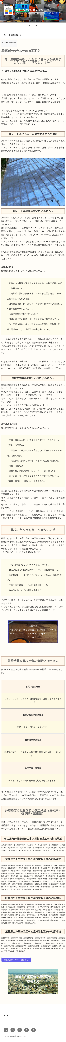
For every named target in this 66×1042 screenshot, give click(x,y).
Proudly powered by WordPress (15, 1036)
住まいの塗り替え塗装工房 (32, 10)
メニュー (33, 25)
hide (13, 42)
